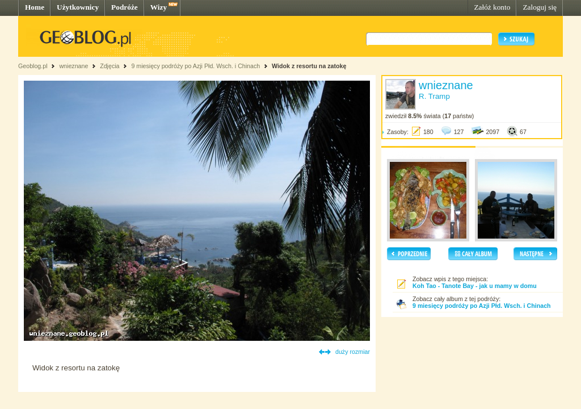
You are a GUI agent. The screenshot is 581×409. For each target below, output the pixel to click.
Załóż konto (492, 7)
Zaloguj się (540, 7)
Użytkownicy (78, 7)
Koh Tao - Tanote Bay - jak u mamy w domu (474, 285)
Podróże (124, 7)
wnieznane (73, 65)
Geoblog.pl (33, 65)
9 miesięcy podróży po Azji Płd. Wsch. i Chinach (195, 65)
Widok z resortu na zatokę (309, 65)
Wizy (158, 7)
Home (34, 7)
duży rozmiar (352, 351)
